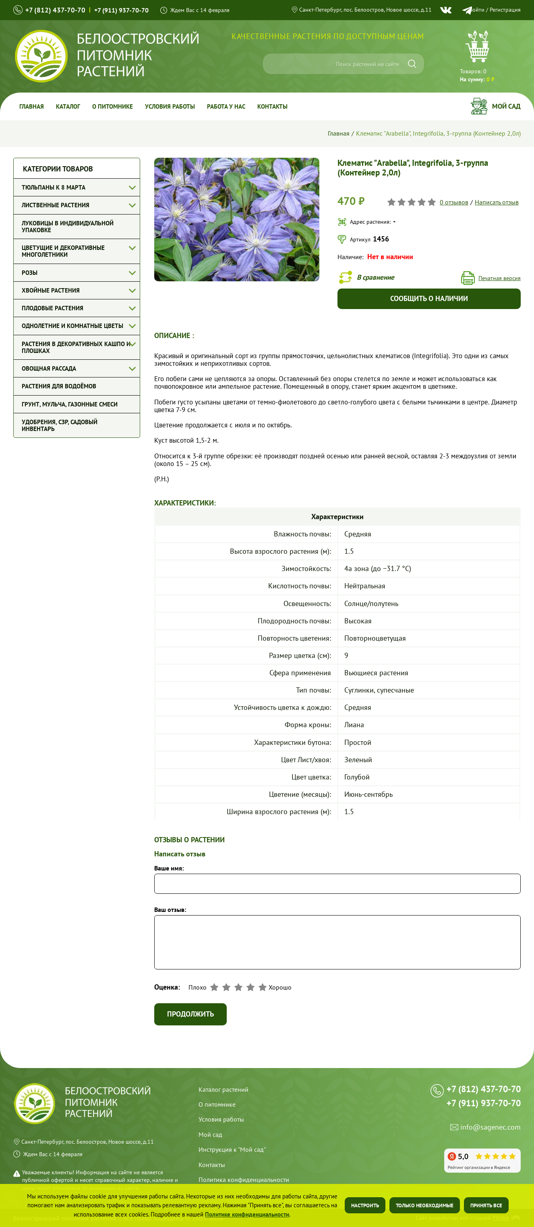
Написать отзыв (497, 202)
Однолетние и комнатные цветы (72, 326)
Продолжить (190, 1014)
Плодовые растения (52, 308)
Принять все (486, 1205)
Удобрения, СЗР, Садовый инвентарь (59, 425)
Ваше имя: (169, 868)
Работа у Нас (226, 106)
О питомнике (112, 106)
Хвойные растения (51, 290)
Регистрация (505, 9)
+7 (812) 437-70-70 (55, 9)
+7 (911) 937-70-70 (121, 10)
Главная (31, 106)
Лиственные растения (55, 205)
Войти (476, 9)
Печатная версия (499, 278)
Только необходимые (424, 1205)
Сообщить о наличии (429, 298)
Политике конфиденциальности (247, 1214)
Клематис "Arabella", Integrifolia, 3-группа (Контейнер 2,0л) (438, 133)
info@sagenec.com (490, 1127)
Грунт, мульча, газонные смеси (70, 404)
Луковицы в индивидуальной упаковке (68, 226)
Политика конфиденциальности (244, 1179)
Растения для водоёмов (59, 386)
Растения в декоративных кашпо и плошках (76, 347)
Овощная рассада (49, 368)
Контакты (272, 106)
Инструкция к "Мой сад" (232, 1149)
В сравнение (375, 277)
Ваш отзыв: (170, 909)
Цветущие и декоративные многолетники (63, 251)
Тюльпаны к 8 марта (53, 187)
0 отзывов (454, 202)
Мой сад (506, 106)
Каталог (68, 106)
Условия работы (170, 106)
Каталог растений (223, 1089)
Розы (29, 272)
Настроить (365, 1205)
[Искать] (412, 64)
